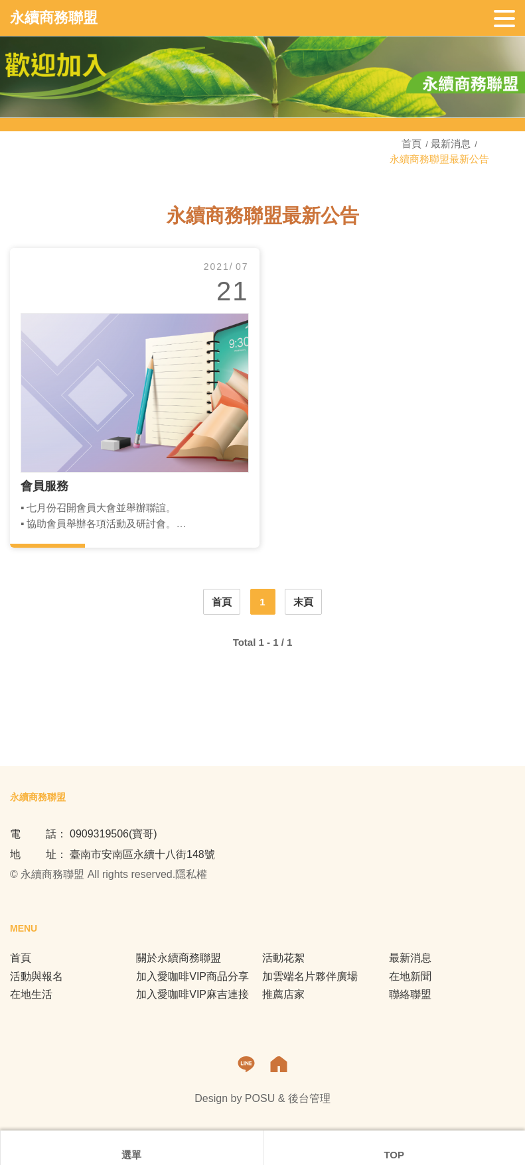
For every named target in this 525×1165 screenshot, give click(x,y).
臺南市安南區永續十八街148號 (142, 854)
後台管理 (309, 1098)
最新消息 (451, 143)
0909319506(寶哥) (113, 833)
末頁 (303, 601)
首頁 (413, 143)
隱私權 (191, 874)
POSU (260, 1098)
